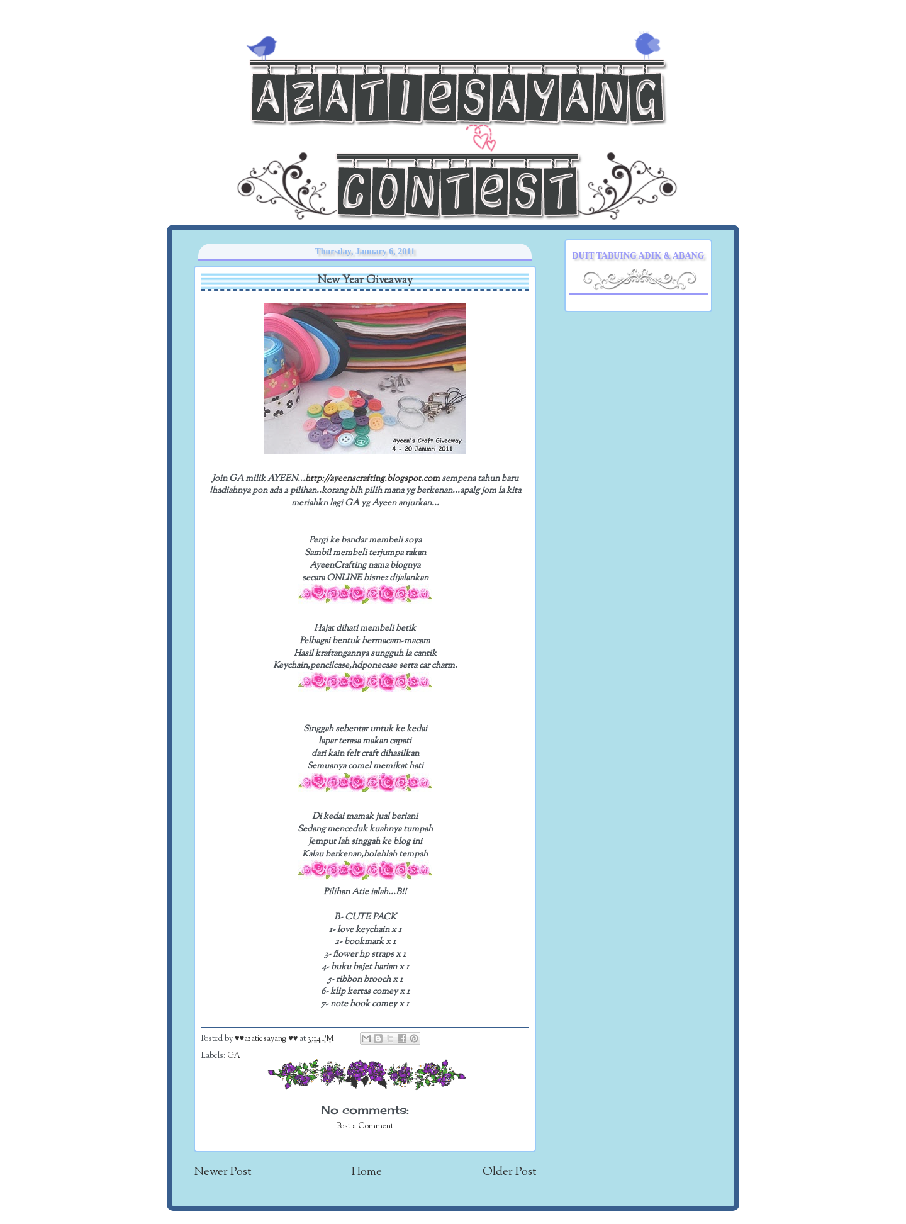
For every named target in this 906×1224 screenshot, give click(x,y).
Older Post (509, 1172)
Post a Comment (365, 1126)
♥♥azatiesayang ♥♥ (267, 1039)
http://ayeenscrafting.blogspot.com (372, 478)
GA (233, 1056)
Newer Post (222, 1172)
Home (367, 1172)
